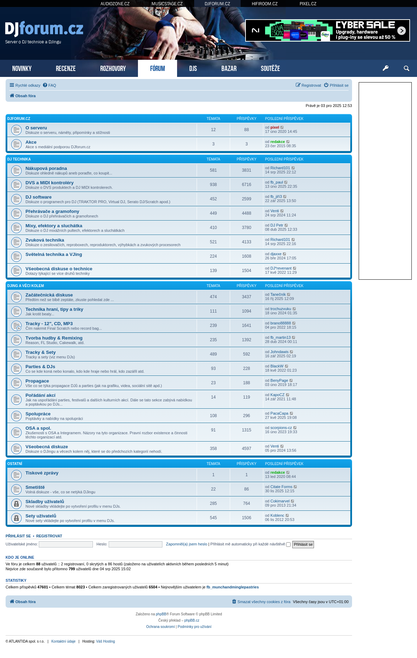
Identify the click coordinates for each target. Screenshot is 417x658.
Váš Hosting (105, 641)
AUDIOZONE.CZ (115, 3)
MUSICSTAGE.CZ (167, 3)
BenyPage (279, 380)
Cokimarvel (280, 501)
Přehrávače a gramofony (52, 211)
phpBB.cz (191, 620)
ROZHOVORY (113, 67)
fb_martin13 (280, 337)
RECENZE (66, 67)
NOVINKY (21, 67)
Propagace (37, 381)
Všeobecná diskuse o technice (58, 268)
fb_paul (276, 182)
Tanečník (278, 294)
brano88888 (280, 323)
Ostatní (14, 464)
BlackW (276, 366)
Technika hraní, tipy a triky (54, 309)
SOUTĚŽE (270, 67)
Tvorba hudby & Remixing (53, 338)
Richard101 (280, 168)
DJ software (38, 197)
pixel (274, 127)
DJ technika (19, 159)
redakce (277, 142)
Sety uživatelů (40, 515)
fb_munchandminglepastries (232, 587)
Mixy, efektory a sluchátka (53, 225)
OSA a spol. (38, 428)
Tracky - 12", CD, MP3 (49, 323)
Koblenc (277, 515)
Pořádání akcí (40, 395)
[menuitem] (49, 85)
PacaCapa (279, 413)
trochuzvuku (280, 309)
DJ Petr (276, 225)
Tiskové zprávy (41, 472)
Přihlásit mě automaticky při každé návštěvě (250, 544)
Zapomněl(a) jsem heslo (186, 544)
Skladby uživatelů (44, 501)
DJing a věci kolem (25, 286)
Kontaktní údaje (63, 641)
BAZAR (228, 67)
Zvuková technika (44, 240)
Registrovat (49, 536)
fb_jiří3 (276, 196)
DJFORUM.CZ (217, 3)
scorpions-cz (281, 427)
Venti (274, 211)
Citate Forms (281, 487)
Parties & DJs (40, 366)
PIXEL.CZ (308, 3)
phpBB (161, 614)
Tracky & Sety (40, 352)
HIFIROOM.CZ (265, 3)
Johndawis (279, 352)
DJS (193, 67)
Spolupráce (38, 413)
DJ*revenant (281, 268)
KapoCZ (277, 395)
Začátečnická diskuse (49, 295)
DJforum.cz (18, 119)
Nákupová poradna (46, 168)
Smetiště (35, 487)
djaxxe (275, 254)
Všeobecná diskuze (46, 446)
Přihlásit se (18, 536)
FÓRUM (157, 67)
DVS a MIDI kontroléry (49, 182)
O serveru (36, 127)
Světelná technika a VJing (53, 254)
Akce (31, 142)
